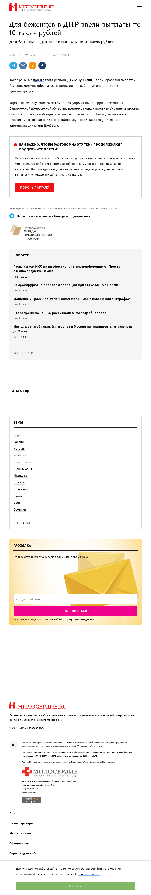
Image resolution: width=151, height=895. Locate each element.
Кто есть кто (22, 462)
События (20, 509)
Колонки (20, 455)
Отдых (18, 496)
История (20, 448)
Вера (17, 435)
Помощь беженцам (33, 208)
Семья (18, 502)
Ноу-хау (19, 482)
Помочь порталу (34, 187)
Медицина (21, 475)
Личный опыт (23, 469)
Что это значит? (89, 874)
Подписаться (75, 611)
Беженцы (15, 208)
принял (38, 80)
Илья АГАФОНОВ (60, 55)
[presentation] (75, 599)
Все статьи (22, 523)
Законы (19, 442)
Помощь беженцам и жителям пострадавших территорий (82, 208)
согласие (47, 619)
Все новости (23, 353)
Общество (21, 489)
